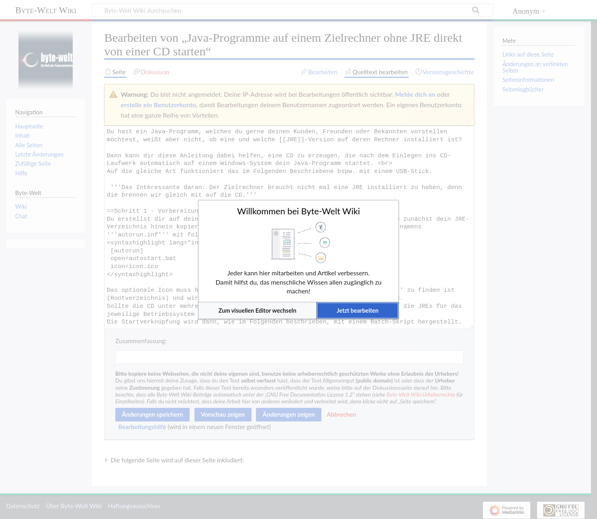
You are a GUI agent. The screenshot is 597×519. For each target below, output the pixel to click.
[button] (257, 310)
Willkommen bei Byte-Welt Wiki (298, 211)
